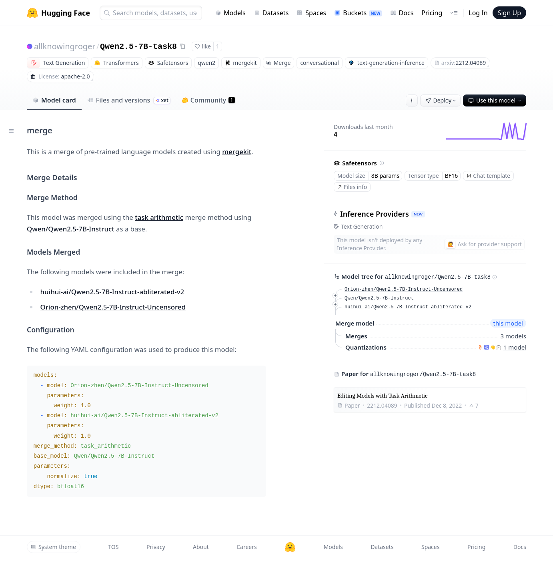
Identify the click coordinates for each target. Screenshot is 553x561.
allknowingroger (65, 46)
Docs (402, 12)
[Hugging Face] (290, 547)
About (201, 547)
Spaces (311, 12)
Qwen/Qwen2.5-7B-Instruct (70, 228)
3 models (513, 336)
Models (230, 12)
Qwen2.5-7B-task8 (138, 46)
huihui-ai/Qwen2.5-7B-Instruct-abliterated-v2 (112, 291)
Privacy (155, 547)
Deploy (441, 100)
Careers (246, 547)
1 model (514, 347)
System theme (53, 547)
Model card (54, 100)
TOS (113, 547)
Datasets (271, 12)
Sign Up (509, 12)
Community (208, 100)
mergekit (236, 151)
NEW (418, 214)
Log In (478, 12)
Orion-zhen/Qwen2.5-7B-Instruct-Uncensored (113, 307)
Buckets (358, 12)
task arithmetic (159, 217)
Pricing (431, 12)
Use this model (495, 100)
